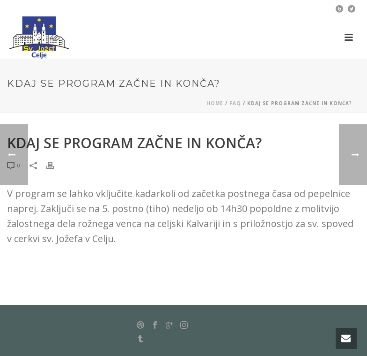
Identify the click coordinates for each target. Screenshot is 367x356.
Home (214, 103)
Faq (235, 103)
